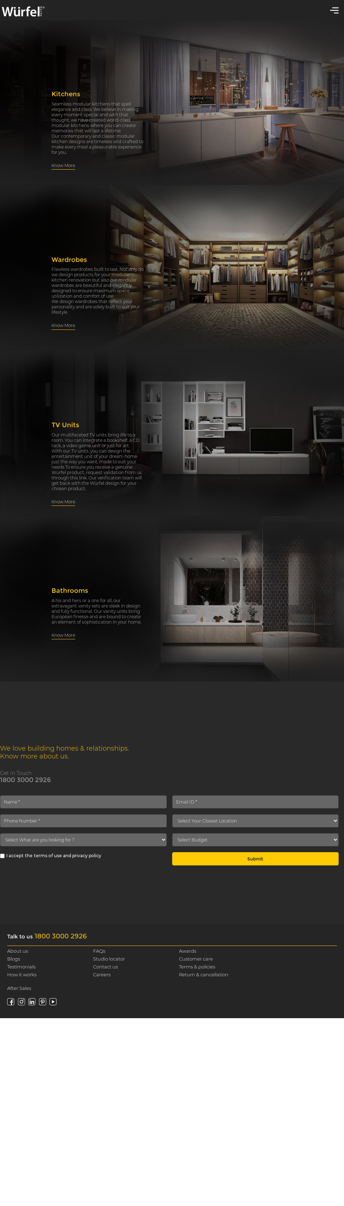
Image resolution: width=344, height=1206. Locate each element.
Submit (255, 858)
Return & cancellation (203, 974)
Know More (63, 165)
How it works (22, 974)
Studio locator (109, 959)
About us (17, 951)
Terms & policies (197, 967)
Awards (187, 951)
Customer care (196, 959)
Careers (102, 974)
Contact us (105, 967)
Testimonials (21, 967)
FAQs (99, 951)
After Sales (19, 988)
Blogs (13, 959)
